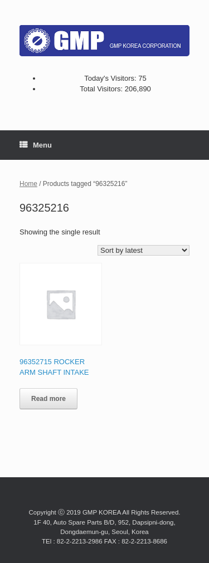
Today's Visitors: (111, 78)
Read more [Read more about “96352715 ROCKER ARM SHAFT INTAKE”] (48, 399)
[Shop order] (143, 250)
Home (28, 184)
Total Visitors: (102, 89)
